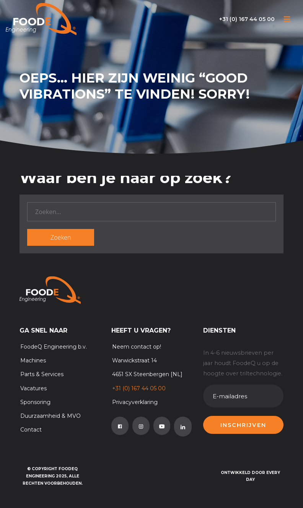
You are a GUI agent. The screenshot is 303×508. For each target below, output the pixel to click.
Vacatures (33, 388)
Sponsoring (35, 402)
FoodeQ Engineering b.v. (53, 346)
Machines (33, 360)
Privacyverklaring (135, 402)
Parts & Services (42, 374)
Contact (31, 429)
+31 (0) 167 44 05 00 (247, 19)
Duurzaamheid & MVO (50, 415)
